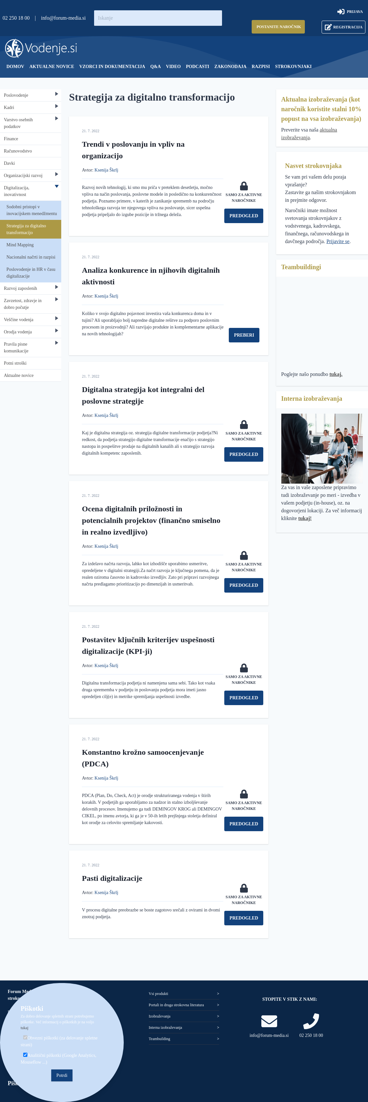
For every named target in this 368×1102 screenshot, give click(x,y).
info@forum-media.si (63, 18)
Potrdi (61, 1075)
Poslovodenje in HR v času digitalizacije (30, 273)
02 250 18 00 (16, 18)
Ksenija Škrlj (106, 170)
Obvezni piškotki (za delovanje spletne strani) (59, 1041)
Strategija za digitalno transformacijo (26, 229)
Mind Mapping (20, 244)
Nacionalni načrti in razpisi (30, 257)
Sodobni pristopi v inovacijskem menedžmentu (31, 210)
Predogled (243, 215)
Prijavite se (338, 241)
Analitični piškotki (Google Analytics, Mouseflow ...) (58, 1059)
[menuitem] (15, 66)
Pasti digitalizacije (112, 878)
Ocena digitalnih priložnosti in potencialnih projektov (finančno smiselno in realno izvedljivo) (151, 520)
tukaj (24, 1028)
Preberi (244, 335)
